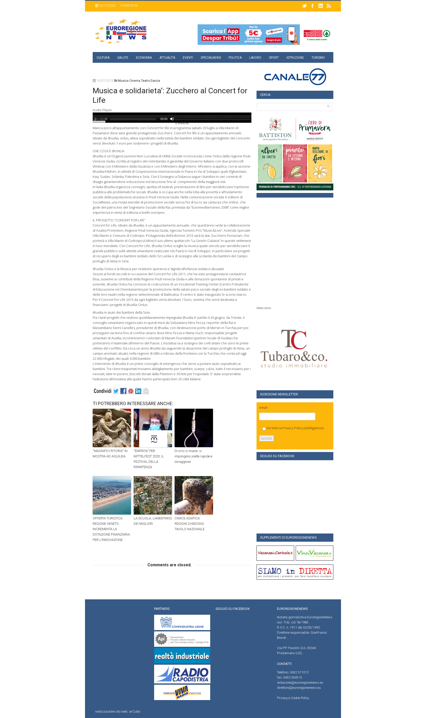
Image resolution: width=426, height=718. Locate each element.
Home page (129, 5)
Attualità (167, 57)
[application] (172, 117)
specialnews (211, 57)
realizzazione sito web (111, 711)
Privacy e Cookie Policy (293, 698)
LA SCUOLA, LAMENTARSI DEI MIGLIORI (153, 521)
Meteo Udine (264, 308)
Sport (274, 57)
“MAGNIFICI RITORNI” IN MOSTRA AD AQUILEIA (110, 453)
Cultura (103, 57)
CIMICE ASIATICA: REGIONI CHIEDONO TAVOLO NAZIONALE (190, 523)
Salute (122, 57)
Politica (235, 57)
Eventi (188, 57)
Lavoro (255, 57)
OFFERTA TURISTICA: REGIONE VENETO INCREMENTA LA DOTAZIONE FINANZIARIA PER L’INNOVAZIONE (111, 528)
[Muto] (172, 119)
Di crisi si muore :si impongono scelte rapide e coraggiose (193, 456)
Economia (144, 57)
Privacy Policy (293, 428)
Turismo (318, 57)
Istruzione (295, 57)
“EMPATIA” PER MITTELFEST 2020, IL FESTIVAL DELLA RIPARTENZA (149, 459)
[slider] (133, 119)
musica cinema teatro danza (139, 81)
